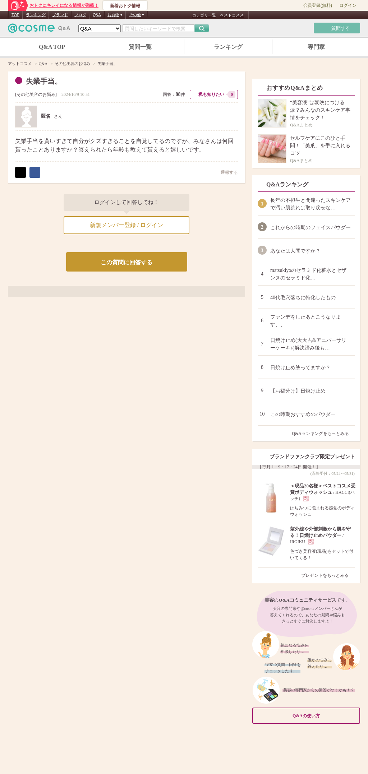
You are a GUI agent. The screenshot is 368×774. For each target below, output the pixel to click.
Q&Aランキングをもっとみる (323, 433)
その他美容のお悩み (36, 94)
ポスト (20, 172)
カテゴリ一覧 (204, 15)
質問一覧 (140, 47)
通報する (225, 172)
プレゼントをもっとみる (328, 575)
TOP (15, 15)
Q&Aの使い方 (324, 715)
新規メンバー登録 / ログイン (126, 225)
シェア (34, 172)
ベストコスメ (232, 15)
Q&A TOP (52, 47)
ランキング (36, 15)
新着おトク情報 (125, 5)
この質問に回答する (126, 262)
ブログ (80, 15)
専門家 (316, 47)
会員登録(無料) (317, 5)
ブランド (60, 15)
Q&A (97, 15)
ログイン (347, 5)
